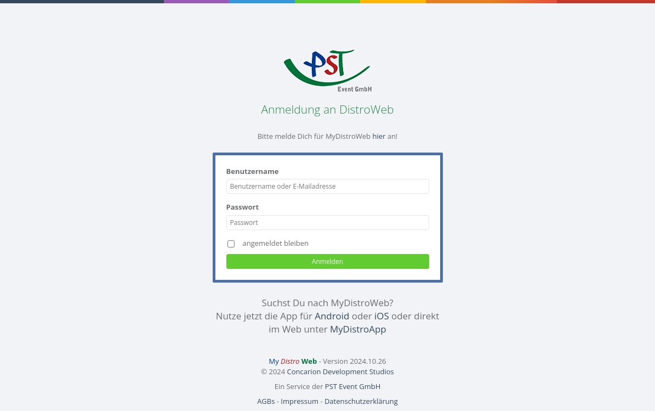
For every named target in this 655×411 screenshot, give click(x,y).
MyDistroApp (358, 329)
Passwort (242, 207)
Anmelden (327, 261)
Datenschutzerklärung (361, 401)
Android (332, 315)
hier (378, 136)
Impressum (299, 401)
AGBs (266, 401)
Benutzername (252, 171)
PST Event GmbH (353, 386)
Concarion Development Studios (340, 371)
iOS (381, 315)
